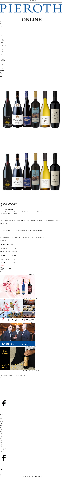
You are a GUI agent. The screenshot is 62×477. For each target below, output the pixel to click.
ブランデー (1, 422)
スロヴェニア (1, 435)
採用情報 (1, 451)
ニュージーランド (1, 436)
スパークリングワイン (2, 420)
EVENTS (1, 69)
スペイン (1, 434)
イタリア (1, 429)
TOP (0, 23)
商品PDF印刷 (1, 269)
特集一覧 (1, 445)
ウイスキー (1, 423)
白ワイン (1, 419)
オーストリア (1, 433)
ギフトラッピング (1, 444)
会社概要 (1, 446)
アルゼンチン (1, 430)
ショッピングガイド (2, 449)
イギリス (1, 440)
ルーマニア (1, 438)
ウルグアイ (1, 431)
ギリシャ (1, 442)
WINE (0, 24)
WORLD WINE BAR (2, 70)
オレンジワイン (1, 421)
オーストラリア (1, 432)
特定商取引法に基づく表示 (3, 448)
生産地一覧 (1, 425)
